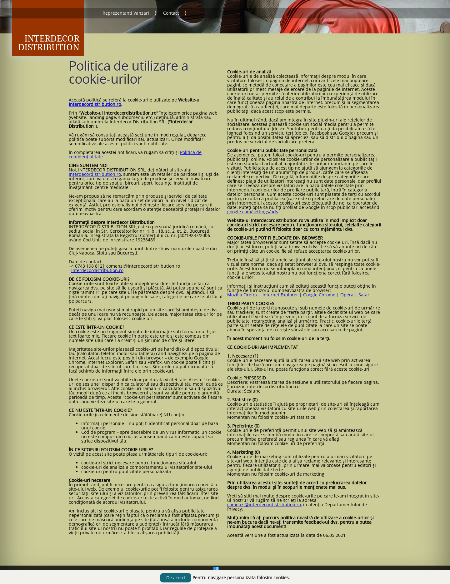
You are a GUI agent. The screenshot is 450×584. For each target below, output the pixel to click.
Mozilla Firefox (242, 295)
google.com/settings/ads (252, 212)
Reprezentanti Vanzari (125, 13)
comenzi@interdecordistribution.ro (264, 504)
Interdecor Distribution (48, 42)
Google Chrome (319, 295)
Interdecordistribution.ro (95, 104)
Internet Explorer (280, 295)
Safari (364, 295)
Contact (171, 13)
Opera (346, 295)
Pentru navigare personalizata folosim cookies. (241, 578)
